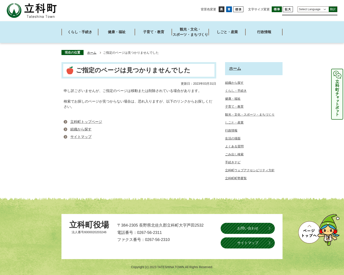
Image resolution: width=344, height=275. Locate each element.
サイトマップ (81, 137)
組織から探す (81, 129)
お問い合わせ (247, 228)
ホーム (91, 52)
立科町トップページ (86, 122)
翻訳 (333, 9)
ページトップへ (319, 230)
